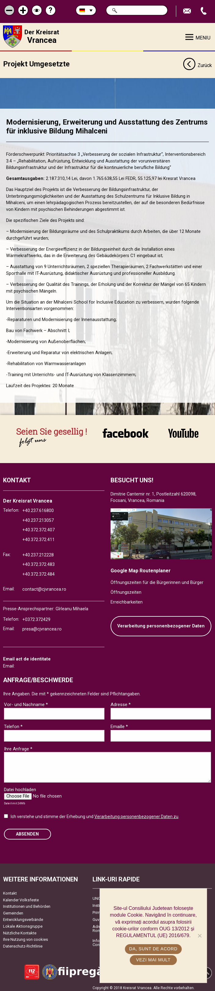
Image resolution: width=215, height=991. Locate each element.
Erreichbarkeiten (127, 599)
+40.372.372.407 (38, 527)
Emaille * (119, 724)
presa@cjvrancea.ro (42, 627)
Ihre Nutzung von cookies (25, 937)
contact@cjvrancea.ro (44, 587)
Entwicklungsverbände (23, 917)
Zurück (197, 64)
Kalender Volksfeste (21, 897)
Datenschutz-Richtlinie (22, 943)
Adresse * (121, 702)
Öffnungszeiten (126, 590)
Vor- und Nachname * (26, 702)
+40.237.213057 (38, 518)
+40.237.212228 (38, 552)
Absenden (27, 831)
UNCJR (99, 896)
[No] (199, 936)
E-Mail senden (187, 11)
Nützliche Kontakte (19, 930)
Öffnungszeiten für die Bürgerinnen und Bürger (157, 580)
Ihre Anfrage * (18, 746)
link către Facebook (125, 433)
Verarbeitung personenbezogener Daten (161, 623)
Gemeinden (13, 910)
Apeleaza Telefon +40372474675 (204, 11)
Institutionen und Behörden (26, 904)
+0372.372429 (36, 617)
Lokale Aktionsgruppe (22, 924)
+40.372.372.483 (38, 562)
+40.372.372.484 (38, 571)
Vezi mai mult (153, 959)
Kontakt (10, 890)
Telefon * (13, 724)
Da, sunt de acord (153, 948)
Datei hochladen (20, 787)
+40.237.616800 (38, 508)
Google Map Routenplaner (141, 568)
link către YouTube (183, 433)
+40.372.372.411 (38, 537)
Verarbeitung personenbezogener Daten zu (136, 814)
